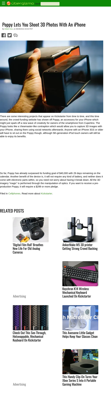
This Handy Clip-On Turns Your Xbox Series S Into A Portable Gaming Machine (79, 380)
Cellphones (14, 193)
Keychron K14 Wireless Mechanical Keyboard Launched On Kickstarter (76, 292)
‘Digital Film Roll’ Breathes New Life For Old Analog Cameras (28, 248)
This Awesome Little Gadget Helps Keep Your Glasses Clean (80, 334)
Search (37, 3)
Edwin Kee (9, 29)
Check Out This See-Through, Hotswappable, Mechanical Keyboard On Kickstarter (29, 336)
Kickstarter (46, 193)
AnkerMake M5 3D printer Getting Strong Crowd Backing (80, 246)
